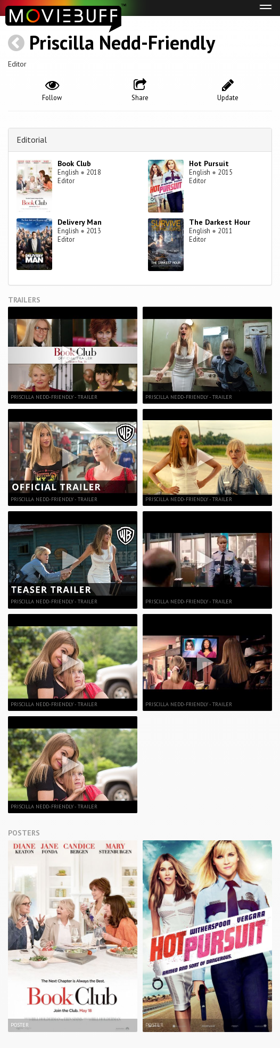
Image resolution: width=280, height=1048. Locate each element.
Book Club (74, 163)
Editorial (32, 139)
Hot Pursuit (209, 163)
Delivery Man (79, 222)
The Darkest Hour (219, 222)
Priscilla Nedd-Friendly (122, 42)
